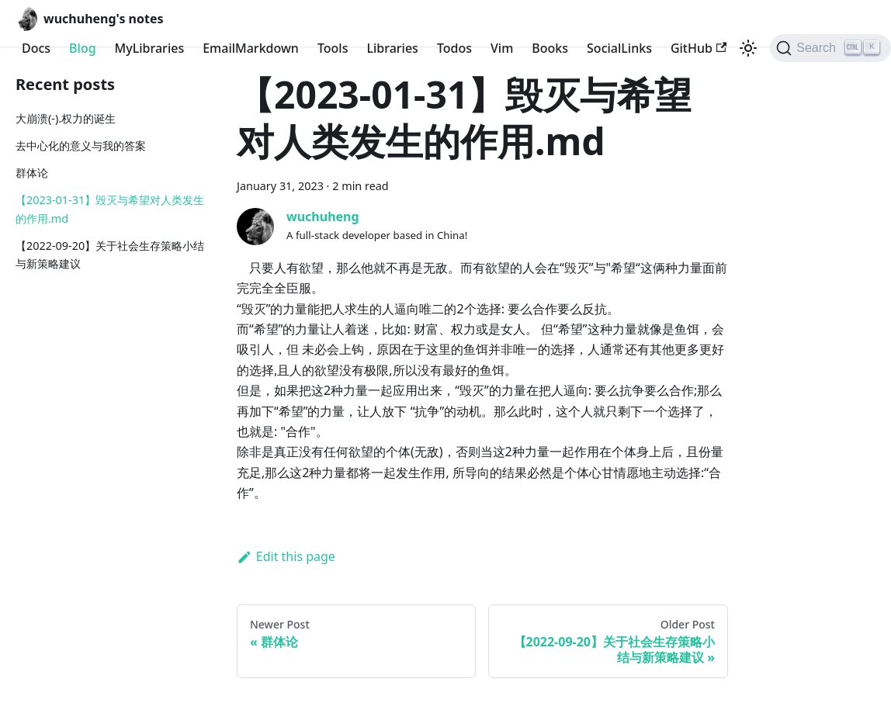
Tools (332, 48)
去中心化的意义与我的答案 (81, 145)
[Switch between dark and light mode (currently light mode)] (748, 48)
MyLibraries (150, 48)
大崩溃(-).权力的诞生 (66, 118)
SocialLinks (619, 48)
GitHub (698, 48)
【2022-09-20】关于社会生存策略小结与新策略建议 (110, 255)
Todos (454, 48)
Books (550, 48)
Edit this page (286, 556)
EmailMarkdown (251, 48)
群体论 (32, 172)
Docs (36, 48)
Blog (82, 48)
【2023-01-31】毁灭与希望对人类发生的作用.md (110, 209)
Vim (502, 48)
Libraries (392, 48)
